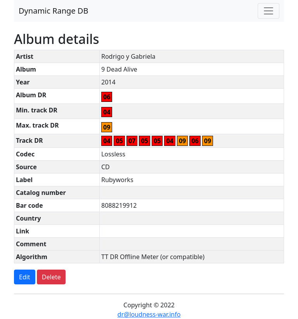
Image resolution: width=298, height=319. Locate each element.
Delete (51, 277)
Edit (24, 277)
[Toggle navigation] (268, 11)
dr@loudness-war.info (149, 314)
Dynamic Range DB (53, 10)
